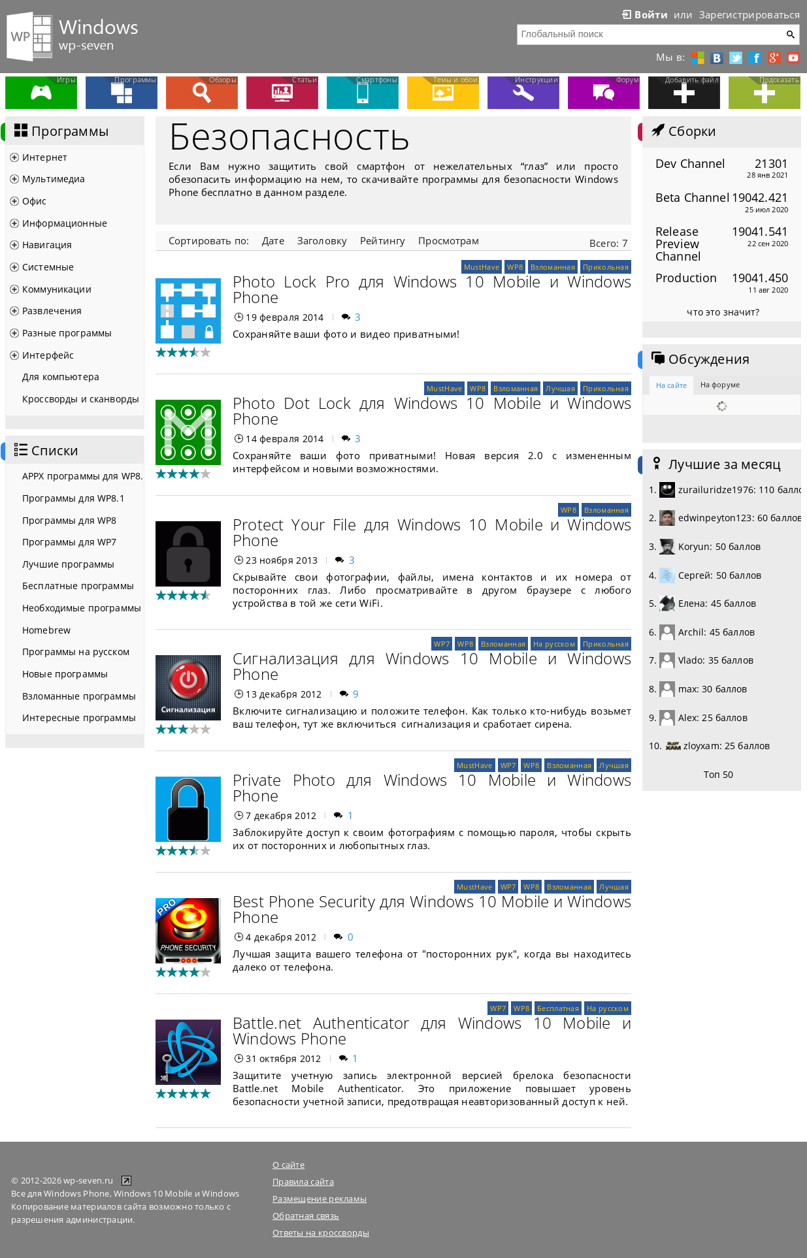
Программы (60, 131)
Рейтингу (382, 240)
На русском (554, 644)
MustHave (481, 267)
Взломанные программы (79, 696)
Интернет (44, 157)
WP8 (515, 267)
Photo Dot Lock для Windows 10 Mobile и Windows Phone (432, 410)
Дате (273, 240)
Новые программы (65, 674)
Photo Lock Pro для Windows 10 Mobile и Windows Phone (432, 289)
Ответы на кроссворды (320, 1232)
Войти (643, 14)
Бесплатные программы (78, 585)
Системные (48, 267)
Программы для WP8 (69, 520)
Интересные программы (79, 717)
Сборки (682, 131)
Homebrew (46, 630)
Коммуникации (56, 289)
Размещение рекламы (319, 1198)
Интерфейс (48, 355)
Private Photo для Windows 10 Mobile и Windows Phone (432, 787)
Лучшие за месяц (715, 464)
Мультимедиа (54, 178)
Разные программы (67, 333)
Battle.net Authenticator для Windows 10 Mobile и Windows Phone (432, 1030)
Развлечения (52, 310)
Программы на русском (75, 651)
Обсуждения (699, 359)
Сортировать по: (209, 240)
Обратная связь (305, 1215)
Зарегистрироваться (749, 14)
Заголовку (322, 240)
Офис (34, 201)
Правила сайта (303, 1181)
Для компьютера (60, 376)
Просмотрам (448, 240)
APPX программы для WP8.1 (83, 476)
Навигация (47, 244)
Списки (45, 450)
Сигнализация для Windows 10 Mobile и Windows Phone (432, 666)
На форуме (720, 384)
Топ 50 (719, 774)
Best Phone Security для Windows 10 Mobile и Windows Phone (432, 908)
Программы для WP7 (69, 542)
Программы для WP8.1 (73, 498)
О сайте (288, 1164)
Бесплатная (558, 1008)
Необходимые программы (81, 608)
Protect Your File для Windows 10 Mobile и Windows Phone (432, 532)
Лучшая (560, 388)
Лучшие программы (68, 564)
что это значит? (723, 312)
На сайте (671, 385)
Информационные (64, 223)
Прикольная (606, 267)
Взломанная (553, 267)
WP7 (442, 644)
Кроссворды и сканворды (80, 399)
